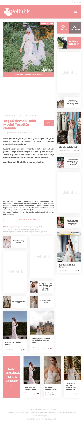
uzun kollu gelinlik (22, 229)
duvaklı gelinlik (37, 227)
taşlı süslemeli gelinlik (38, 232)
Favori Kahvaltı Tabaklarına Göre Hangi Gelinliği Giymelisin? (72, 162)
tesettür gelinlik (9, 232)
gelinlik (14, 227)
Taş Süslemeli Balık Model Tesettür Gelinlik (19, 124)
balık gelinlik (35, 229)
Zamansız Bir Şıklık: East (18, 302)
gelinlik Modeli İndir (28, 219)
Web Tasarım (38, 416)
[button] (11, 385)
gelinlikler (52, 412)
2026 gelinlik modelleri (38, 412)
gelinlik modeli (24, 227)
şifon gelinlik (8, 229)
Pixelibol (45, 419)
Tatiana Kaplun (64, 150)
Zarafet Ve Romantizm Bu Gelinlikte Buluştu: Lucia (41, 340)
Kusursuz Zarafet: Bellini (45, 301)
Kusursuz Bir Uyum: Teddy (30, 388)
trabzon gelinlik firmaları (66, 412)
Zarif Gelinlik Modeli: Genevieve (67, 266)
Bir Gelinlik (22, 133)
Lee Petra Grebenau (51, 393)
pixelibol (47, 416)
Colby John (62, 270)
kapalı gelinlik (22, 232)
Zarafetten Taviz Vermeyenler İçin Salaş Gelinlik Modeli (72, 222)
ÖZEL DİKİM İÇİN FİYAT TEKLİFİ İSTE (28, 75)
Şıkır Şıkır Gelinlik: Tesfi (68, 147)
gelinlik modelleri (21, 412)
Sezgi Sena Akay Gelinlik (18, 241)
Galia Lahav (9, 350)
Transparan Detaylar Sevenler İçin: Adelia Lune (71, 386)
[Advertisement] (28, 97)
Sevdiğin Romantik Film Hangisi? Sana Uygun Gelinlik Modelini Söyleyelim (45, 287)
